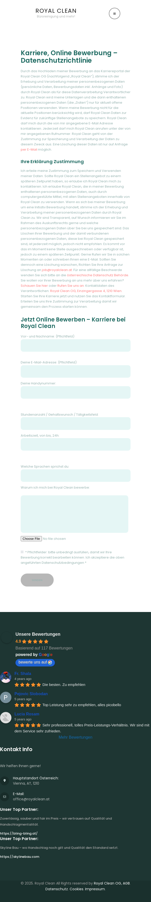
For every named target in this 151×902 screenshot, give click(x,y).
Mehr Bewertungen (75, 737)
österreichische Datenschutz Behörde (97, 275)
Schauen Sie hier (34, 285)
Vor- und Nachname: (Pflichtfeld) (76, 343)
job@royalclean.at (57, 270)
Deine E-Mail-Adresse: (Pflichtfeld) (76, 369)
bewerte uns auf (35, 662)
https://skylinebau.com (19, 856)
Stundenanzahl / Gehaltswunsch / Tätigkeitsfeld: (76, 421)
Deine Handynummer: (76, 390)
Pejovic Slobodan (31, 694)
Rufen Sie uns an (70, 285)
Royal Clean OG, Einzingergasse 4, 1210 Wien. (86, 291)
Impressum (95, 889)
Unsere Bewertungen (37, 634)
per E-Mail (29, 149)
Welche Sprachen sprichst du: (76, 473)
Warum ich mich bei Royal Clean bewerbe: (76, 509)
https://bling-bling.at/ (19, 833)
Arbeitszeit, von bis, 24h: (76, 442)
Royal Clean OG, (108, 883)
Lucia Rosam (26, 714)
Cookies (76, 889)
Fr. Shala (22, 673)
